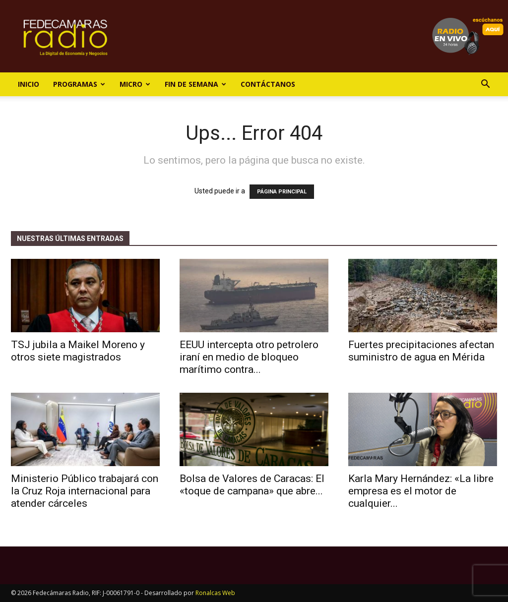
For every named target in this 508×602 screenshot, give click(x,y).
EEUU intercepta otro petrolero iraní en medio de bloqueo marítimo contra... (249, 357)
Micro (135, 84)
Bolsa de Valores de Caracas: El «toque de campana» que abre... (252, 485)
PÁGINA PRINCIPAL (282, 191)
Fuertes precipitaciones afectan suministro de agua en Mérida (421, 351)
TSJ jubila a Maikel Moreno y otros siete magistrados (78, 351)
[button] (485, 85)
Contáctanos (268, 84)
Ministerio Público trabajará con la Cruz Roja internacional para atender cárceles (84, 491)
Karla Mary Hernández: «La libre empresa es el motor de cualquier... (421, 491)
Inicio (28, 84)
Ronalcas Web (215, 593)
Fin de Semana (195, 84)
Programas (79, 84)
